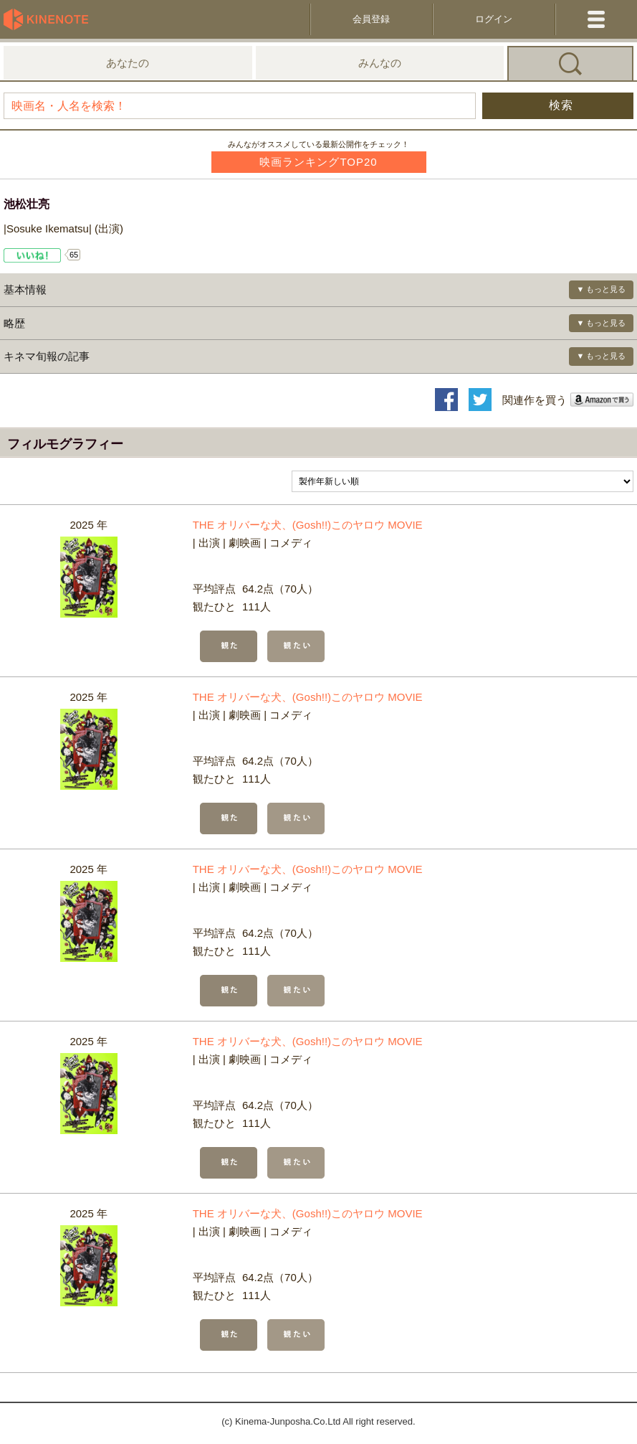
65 (74, 254)
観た (228, 646)
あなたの (127, 63)
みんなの (379, 63)
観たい (296, 646)
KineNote (50, 19)
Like (33, 255)
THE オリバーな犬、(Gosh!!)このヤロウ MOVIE (308, 525)
